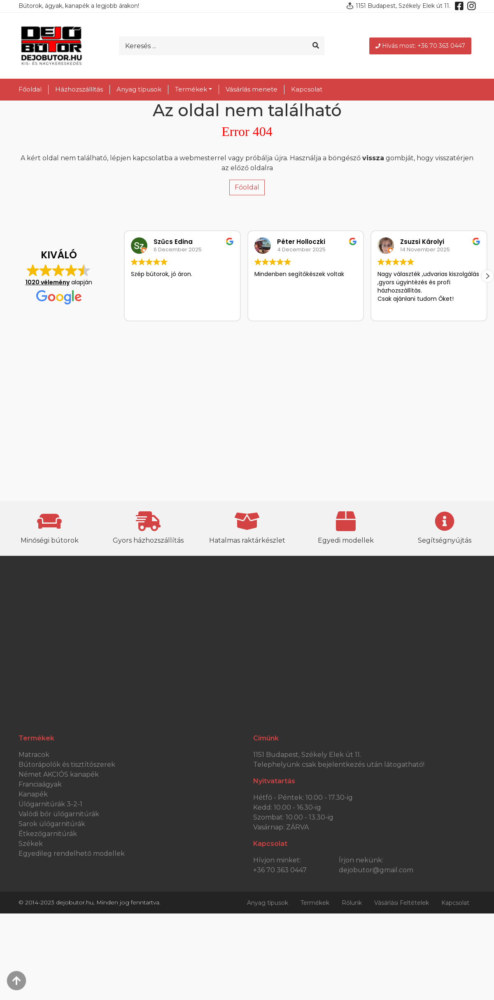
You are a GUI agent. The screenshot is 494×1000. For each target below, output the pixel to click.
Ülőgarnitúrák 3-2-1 (50, 804)
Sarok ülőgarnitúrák (52, 824)
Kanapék (33, 794)
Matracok (34, 755)
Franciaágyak (40, 784)
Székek (31, 844)
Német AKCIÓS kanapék (59, 774)
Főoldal (30, 89)
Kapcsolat (306, 89)
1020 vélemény (48, 282)
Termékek (315, 902)
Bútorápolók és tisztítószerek (67, 764)
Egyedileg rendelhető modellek (72, 853)
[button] (487, 276)
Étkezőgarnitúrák (48, 834)
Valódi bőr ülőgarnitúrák (59, 814)
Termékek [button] (191, 89)
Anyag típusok (139, 89)
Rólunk (352, 902)
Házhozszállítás (79, 89)
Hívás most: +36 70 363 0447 (420, 45)
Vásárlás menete (251, 89)
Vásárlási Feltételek (401, 902)
